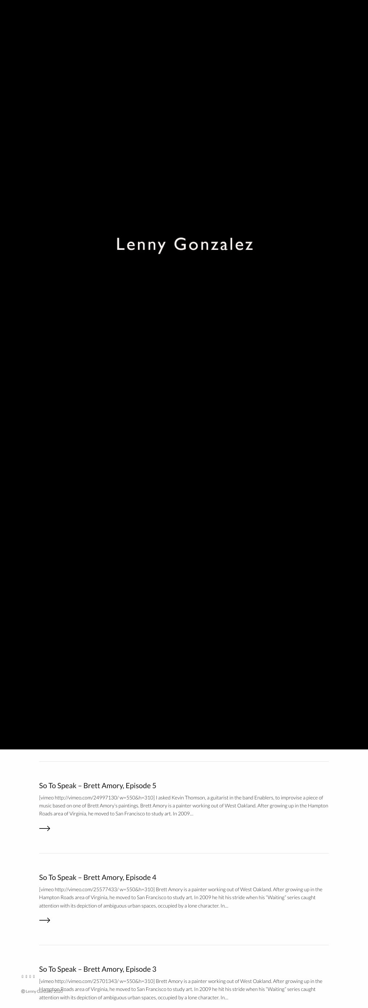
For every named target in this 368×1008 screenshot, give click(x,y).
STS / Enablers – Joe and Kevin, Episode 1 (104, 625)
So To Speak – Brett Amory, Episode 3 (97, 969)
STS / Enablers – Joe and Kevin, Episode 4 (104, 349)
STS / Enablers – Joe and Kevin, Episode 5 (104, 258)
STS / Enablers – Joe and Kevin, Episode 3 (104, 441)
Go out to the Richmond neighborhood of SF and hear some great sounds (153, 166)
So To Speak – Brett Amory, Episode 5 (97, 785)
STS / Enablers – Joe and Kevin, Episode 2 (104, 533)
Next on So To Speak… (73, 717)
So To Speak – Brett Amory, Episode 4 (97, 877)
